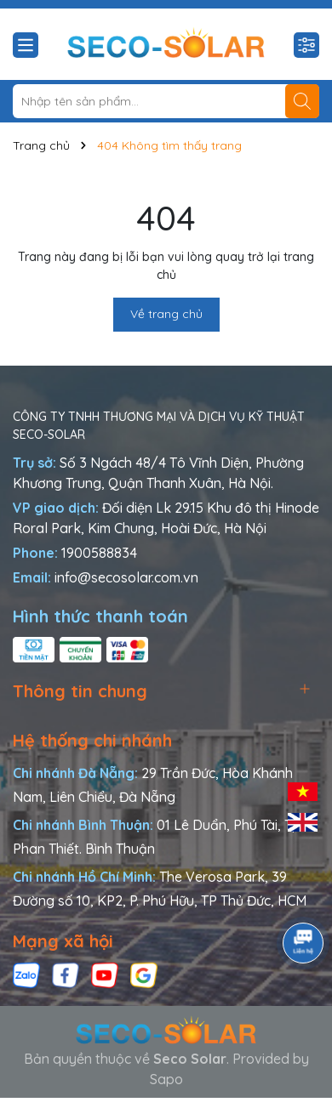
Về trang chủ (166, 313)
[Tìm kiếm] (302, 101)
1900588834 (99, 552)
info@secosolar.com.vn (126, 577)
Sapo (166, 1079)
